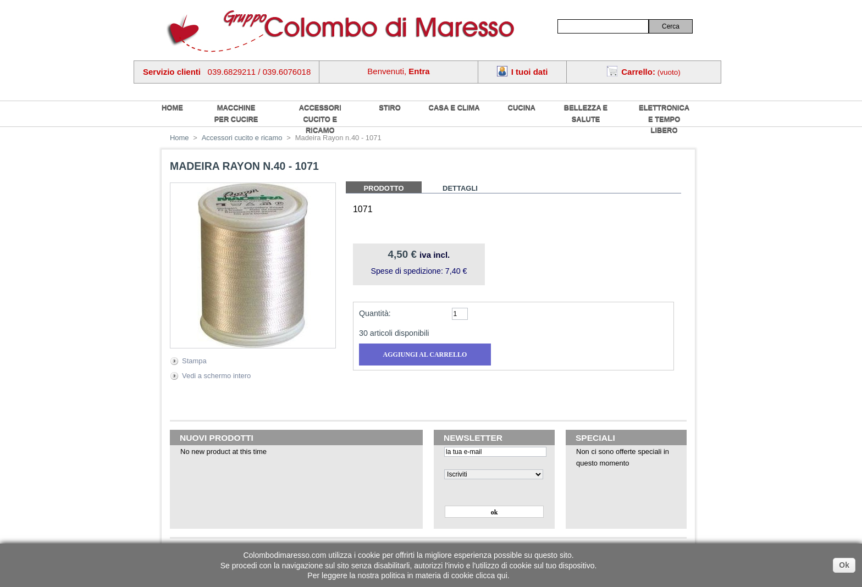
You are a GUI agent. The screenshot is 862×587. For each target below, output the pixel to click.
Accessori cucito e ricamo (320, 118)
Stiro (390, 107)
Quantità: (375, 313)
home (172, 107)
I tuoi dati (529, 71)
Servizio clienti (172, 71)
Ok (844, 565)
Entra (418, 71)
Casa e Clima (454, 107)
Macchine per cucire (236, 113)
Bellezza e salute (585, 113)
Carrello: (638, 71)
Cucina (521, 107)
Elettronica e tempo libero (664, 118)
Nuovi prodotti (216, 437)
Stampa (194, 361)
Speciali (595, 437)
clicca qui (491, 575)
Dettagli (460, 188)
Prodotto (383, 188)
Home (179, 138)
